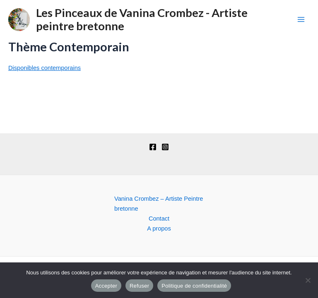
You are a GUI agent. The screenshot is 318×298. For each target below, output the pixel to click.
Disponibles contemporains (44, 68)
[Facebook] (153, 147)
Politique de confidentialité (194, 286)
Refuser (139, 286)
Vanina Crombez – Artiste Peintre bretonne (158, 203)
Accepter (106, 286)
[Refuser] (308, 280)
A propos (159, 228)
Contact (159, 218)
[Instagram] (165, 147)
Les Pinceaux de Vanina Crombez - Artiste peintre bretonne (142, 19)
